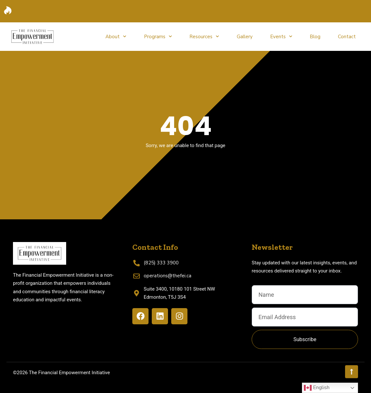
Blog (315, 36)
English (316, 388)
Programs (158, 36)
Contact (347, 36)
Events (281, 36)
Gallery (245, 36)
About (115, 36)
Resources (204, 36)
